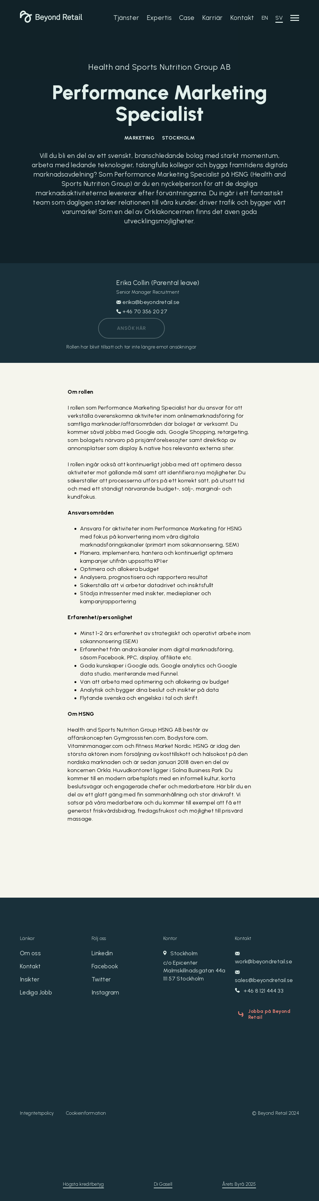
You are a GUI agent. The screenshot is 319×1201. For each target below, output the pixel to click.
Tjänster (126, 17)
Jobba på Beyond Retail (267, 1014)
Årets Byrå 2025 (239, 1182)
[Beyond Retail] (51, 20)
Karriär (212, 17)
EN (265, 17)
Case (187, 17)
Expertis (159, 17)
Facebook (106, 968)
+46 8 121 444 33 (259, 991)
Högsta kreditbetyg (83, 1182)
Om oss (30, 954)
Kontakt (242, 17)
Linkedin (103, 954)
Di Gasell (163, 1182)
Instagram (106, 995)
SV (279, 17)
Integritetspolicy (37, 1111)
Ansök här (131, 328)
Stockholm (195, 967)
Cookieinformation (86, 1111)
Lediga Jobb (37, 995)
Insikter (30, 981)
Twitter (102, 981)
